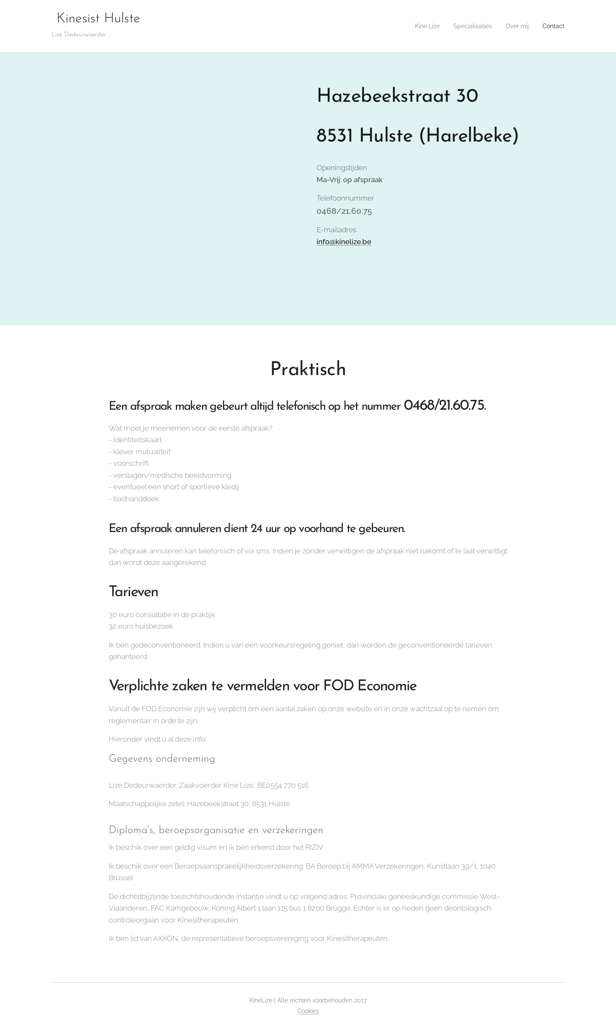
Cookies (308, 1011)
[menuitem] (418, 26)
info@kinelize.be (344, 241)
